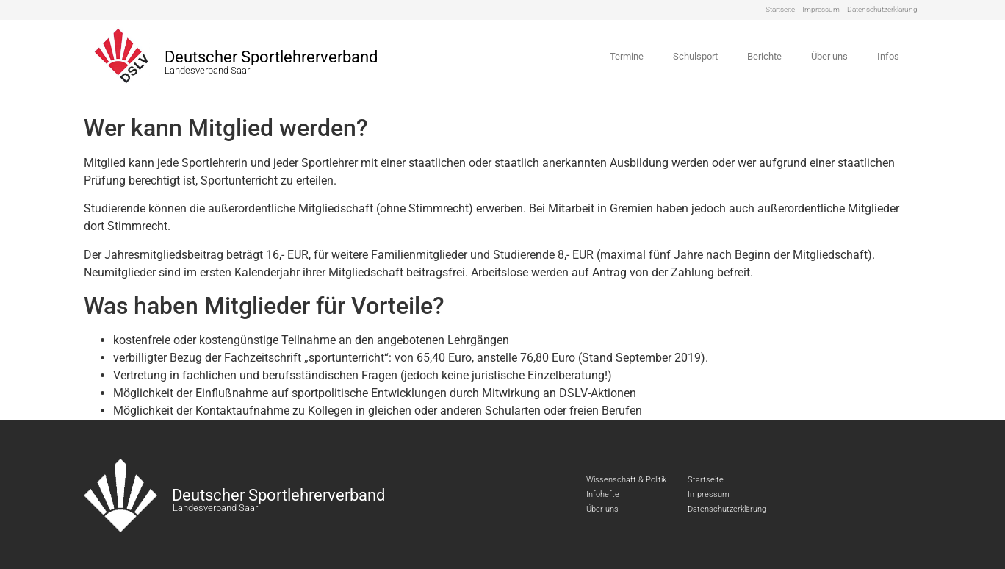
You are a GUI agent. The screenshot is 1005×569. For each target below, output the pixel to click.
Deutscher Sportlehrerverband (271, 56)
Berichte (764, 56)
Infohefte (602, 494)
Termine (627, 56)
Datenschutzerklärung (882, 9)
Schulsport (695, 56)
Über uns (829, 56)
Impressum (821, 9)
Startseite (780, 9)
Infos (888, 56)
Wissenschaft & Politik (626, 479)
